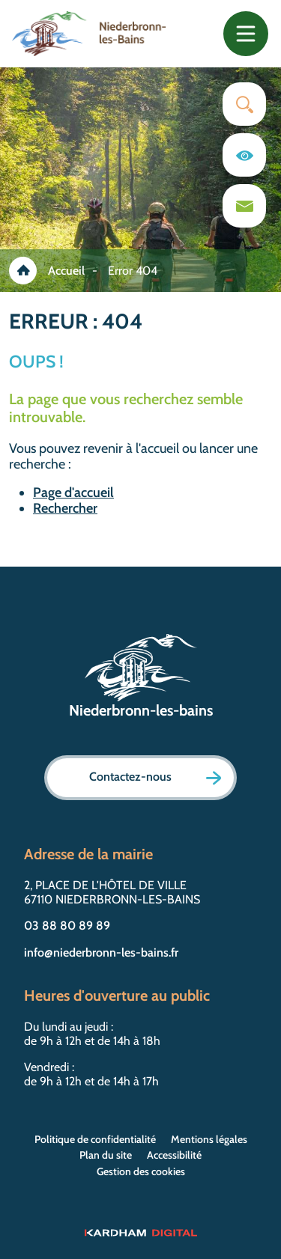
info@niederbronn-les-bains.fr (101, 952)
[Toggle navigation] (246, 33)
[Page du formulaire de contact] (244, 206)
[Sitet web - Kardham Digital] (140, 1232)
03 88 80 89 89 (67, 925)
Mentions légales (209, 1139)
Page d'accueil (73, 492)
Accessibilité (174, 1155)
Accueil (66, 270)
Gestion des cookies (141, 1171)
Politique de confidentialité (95, 1139)
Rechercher (65, 508)
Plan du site (105, 1155)
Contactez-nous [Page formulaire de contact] (155, 777)
